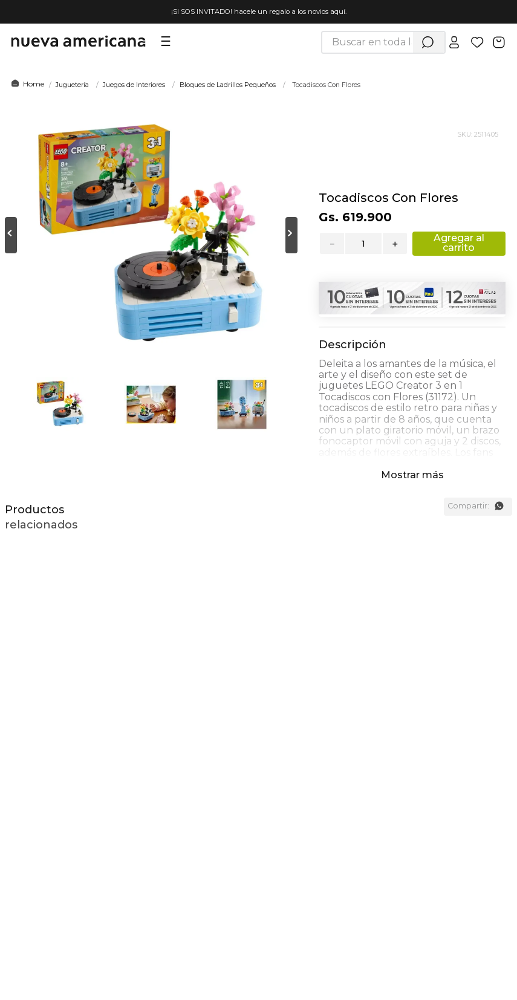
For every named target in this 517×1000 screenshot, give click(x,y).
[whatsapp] (499, 506)
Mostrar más (412, 475)
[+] (395, 243)
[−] (331, 243)
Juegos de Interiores (134, 84)
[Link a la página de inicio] (26, 84)
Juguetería (72, 84)
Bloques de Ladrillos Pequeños (228, 84)
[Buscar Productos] (427, 42)
